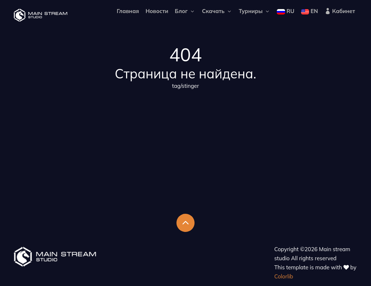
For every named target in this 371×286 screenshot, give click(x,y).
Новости (157, 11)
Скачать (217, 11)
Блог (185, 11)
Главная (128, 11)
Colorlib (283, 276)
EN (309, 11)
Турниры (254, 11)
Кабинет (340, 11)
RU (285, 11)
